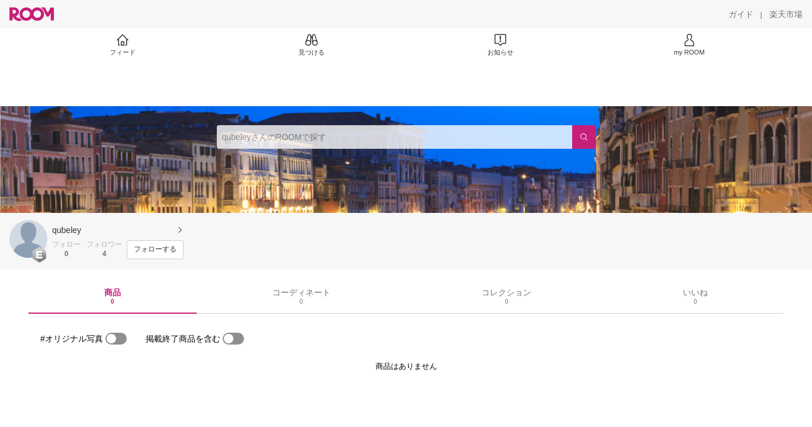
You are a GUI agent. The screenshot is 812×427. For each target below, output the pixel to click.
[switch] (116, 339)
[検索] (584, 137)
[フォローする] (155, 249)
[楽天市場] (786, 14)
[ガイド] (740, 14)
